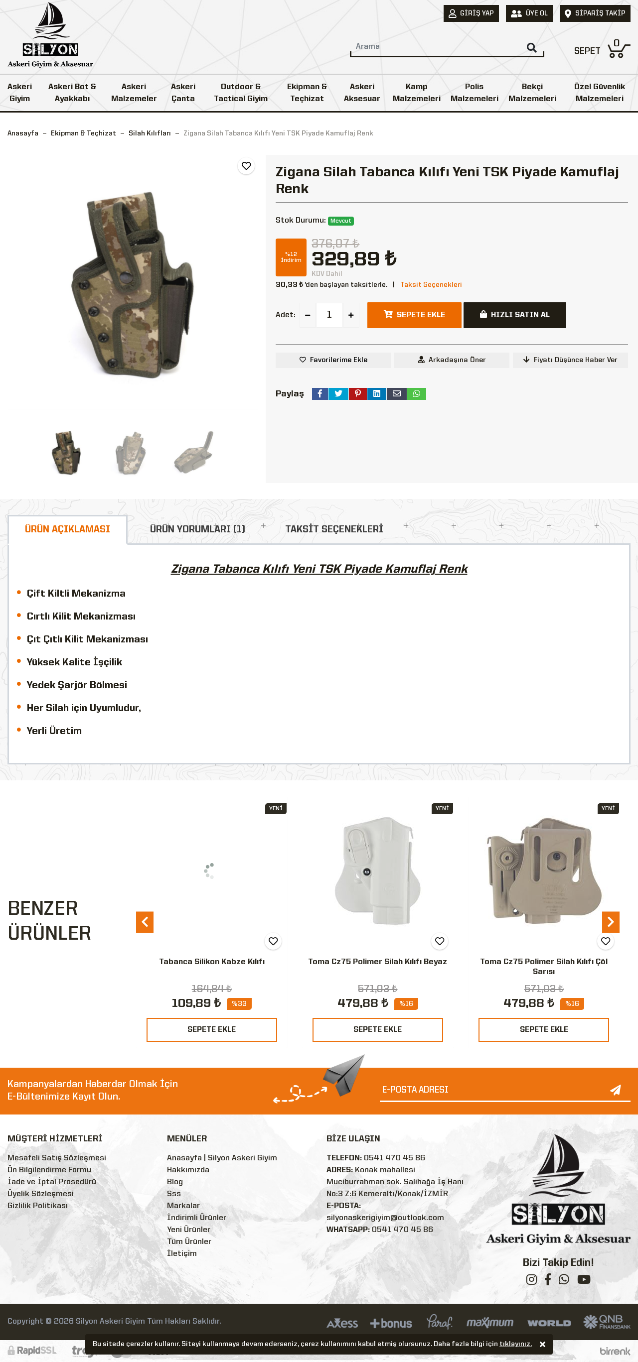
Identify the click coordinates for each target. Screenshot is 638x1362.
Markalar (183, 1206)
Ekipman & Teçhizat (307, 93)
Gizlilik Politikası (37, 1206)
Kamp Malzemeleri (417, 93)
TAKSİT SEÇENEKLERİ (334, 530)
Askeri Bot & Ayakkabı (72, 93)
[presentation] (145, 922)
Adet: (286, 315)
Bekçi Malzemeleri (532, 93)
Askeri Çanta (183, 93)
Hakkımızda (188, 1170)
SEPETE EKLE (211, 1030)
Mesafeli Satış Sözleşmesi (56, 1158)
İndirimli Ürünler (196, 1218)
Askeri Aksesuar (362, 93)
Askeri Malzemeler (134, 93)
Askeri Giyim (19, 93)
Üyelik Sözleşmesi (40, 1194)
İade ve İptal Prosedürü (51, 1182)
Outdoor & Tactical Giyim (241, 93)
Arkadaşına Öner (452, 360)
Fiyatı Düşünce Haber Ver (570, 360)
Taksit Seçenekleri (431, 284)
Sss (174, 1194)
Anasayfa (22, 133)
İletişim (182, 1254)
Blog (175, 1182)
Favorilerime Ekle (338, 360)
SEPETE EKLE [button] (414, 314)
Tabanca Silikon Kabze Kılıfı (212, 962)
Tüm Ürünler (189, 1242)
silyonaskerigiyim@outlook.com (385, 1218)
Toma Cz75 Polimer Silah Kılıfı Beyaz (377, 962)
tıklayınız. (515, 1345)
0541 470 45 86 (394, 1158)
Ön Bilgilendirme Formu (49, 1170)
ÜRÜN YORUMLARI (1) (197, 530)
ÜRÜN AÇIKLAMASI (67, 530)
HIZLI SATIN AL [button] (515, 314)
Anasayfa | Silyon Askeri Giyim (222, 1158)
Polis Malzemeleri (474, 93)
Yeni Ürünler (188, 1230)
